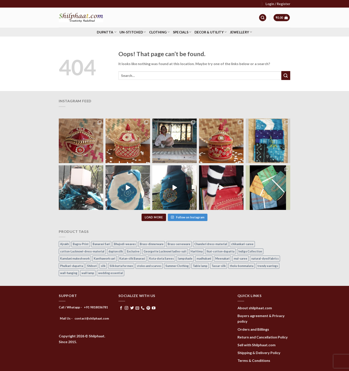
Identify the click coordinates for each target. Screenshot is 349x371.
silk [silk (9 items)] (103, 266)
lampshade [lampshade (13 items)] (185, 258)
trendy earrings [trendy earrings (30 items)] (267, 266)
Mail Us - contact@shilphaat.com (84, 318)
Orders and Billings (253, 329)
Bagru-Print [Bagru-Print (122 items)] (81, 244)
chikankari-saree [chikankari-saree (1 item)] (242, 244)
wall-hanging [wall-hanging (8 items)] (68, 273)
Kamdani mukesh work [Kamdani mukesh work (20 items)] (75, 258)
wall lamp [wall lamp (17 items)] (87, 273)
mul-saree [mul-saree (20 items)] (240, 258)
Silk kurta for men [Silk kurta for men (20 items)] (121, 266)
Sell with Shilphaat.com (256, 345)
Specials (182, 32)
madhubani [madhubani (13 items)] (204, 258)
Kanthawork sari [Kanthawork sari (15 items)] (104, 258)
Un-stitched (133, 32)
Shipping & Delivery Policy (258, 353)
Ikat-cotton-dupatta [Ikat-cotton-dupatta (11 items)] (220, 251)
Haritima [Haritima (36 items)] (197, 251)
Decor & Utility (211, 32)
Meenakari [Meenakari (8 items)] (222, 258)
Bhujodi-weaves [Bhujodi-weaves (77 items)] (125, 244)
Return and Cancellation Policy (262, 337)
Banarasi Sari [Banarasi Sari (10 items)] (101, 244)
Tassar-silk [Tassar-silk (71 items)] (218, 266)
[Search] (262, 17)
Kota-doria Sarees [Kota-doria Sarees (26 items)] (161, 258)
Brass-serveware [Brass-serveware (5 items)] (179, 244)
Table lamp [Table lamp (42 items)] (200, 266)
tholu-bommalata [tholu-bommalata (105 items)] (241, 266)
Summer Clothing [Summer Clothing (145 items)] (177, 266)
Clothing (159, 32)
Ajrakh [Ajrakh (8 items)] (64, 244)
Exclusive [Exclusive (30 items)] (133, 251)
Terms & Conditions (253, 360)
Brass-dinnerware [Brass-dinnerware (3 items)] (152, 244)
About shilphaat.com (254, 308)
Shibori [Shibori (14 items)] (92, 266)
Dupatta (106, 32)
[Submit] (285, 75)
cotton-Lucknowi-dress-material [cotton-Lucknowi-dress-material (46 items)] (82, 251)
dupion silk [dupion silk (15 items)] (115, 251)
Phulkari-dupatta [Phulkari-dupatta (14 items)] (71, 266)
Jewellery (241, 32)
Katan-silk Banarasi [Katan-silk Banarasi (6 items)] (132, 258)
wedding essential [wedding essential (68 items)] (110, 273)
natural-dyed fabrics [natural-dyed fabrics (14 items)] (265, 258)
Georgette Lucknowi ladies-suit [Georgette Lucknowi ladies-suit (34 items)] (165, 251)
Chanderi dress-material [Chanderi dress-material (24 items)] (210, 244)
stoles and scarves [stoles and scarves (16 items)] (149, 266)
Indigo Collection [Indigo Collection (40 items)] (250, 251)
